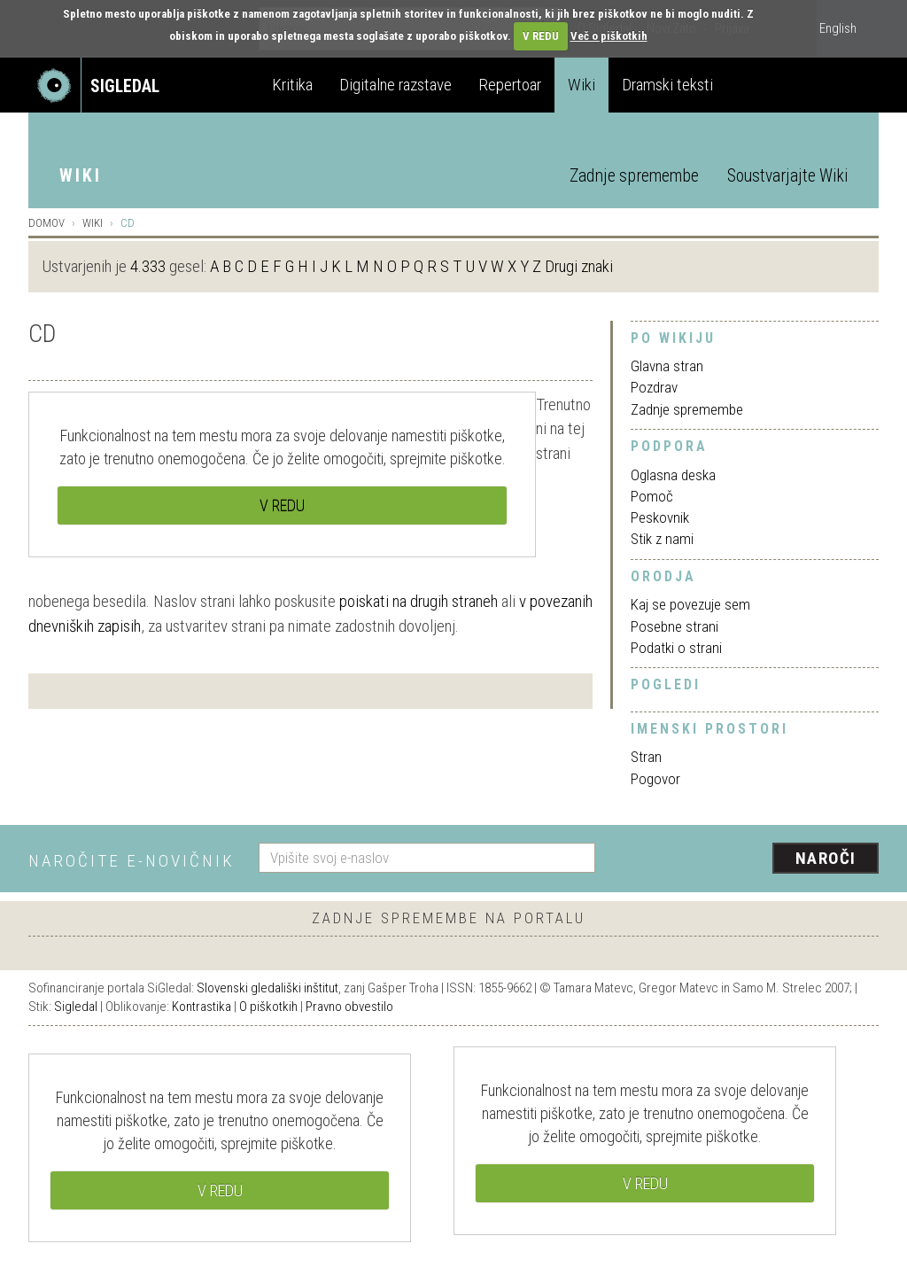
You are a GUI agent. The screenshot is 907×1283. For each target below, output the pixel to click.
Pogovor (655, 779)
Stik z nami (662, 539)
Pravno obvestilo (349, 1007)
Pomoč (652, 496)
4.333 (148, 266)
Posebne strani (674, 626)
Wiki (581, 84)
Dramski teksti (667, 84)
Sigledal (75, 1007)
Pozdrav (654, 387)
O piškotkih (268, 1007)
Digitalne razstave (395, 84)
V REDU (541, 36)
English (838, 28)
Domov (46, 222)
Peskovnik (660, 517)
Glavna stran (667, 366)
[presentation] (747, 859)
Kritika (292, 84)
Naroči (826, 858)
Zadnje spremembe (634, 176)
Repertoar (509, 84)
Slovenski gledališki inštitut (267, 988)
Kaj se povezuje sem (690, 604)
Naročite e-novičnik (131, 861)
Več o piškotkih (608, 36)
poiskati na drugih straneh (418, 601)
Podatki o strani (676, 648)
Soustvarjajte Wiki (787, 176)
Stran (646, 757)
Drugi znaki (579, 266)
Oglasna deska (673, 475)
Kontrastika (201, 1007)
